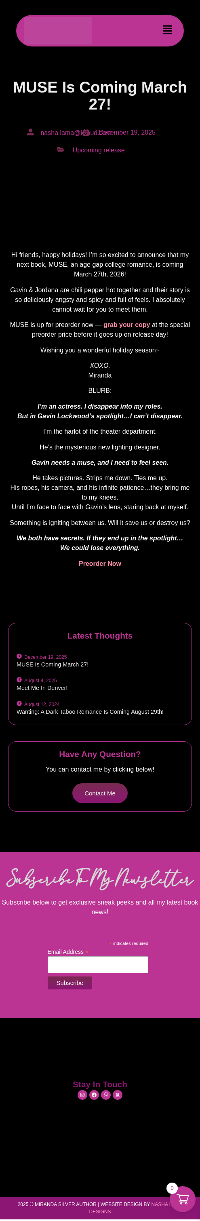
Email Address (68, 951)
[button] (168, 31)
